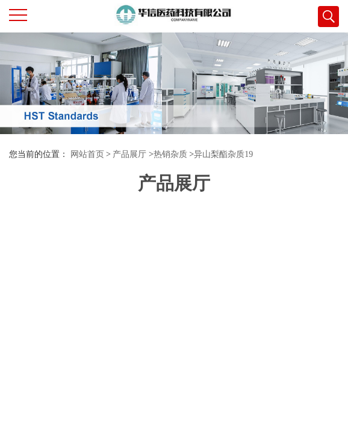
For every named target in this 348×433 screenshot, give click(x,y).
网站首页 (87, 154)
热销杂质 (170, 154)
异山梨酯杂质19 (223, 154)
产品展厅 (129, 154)
